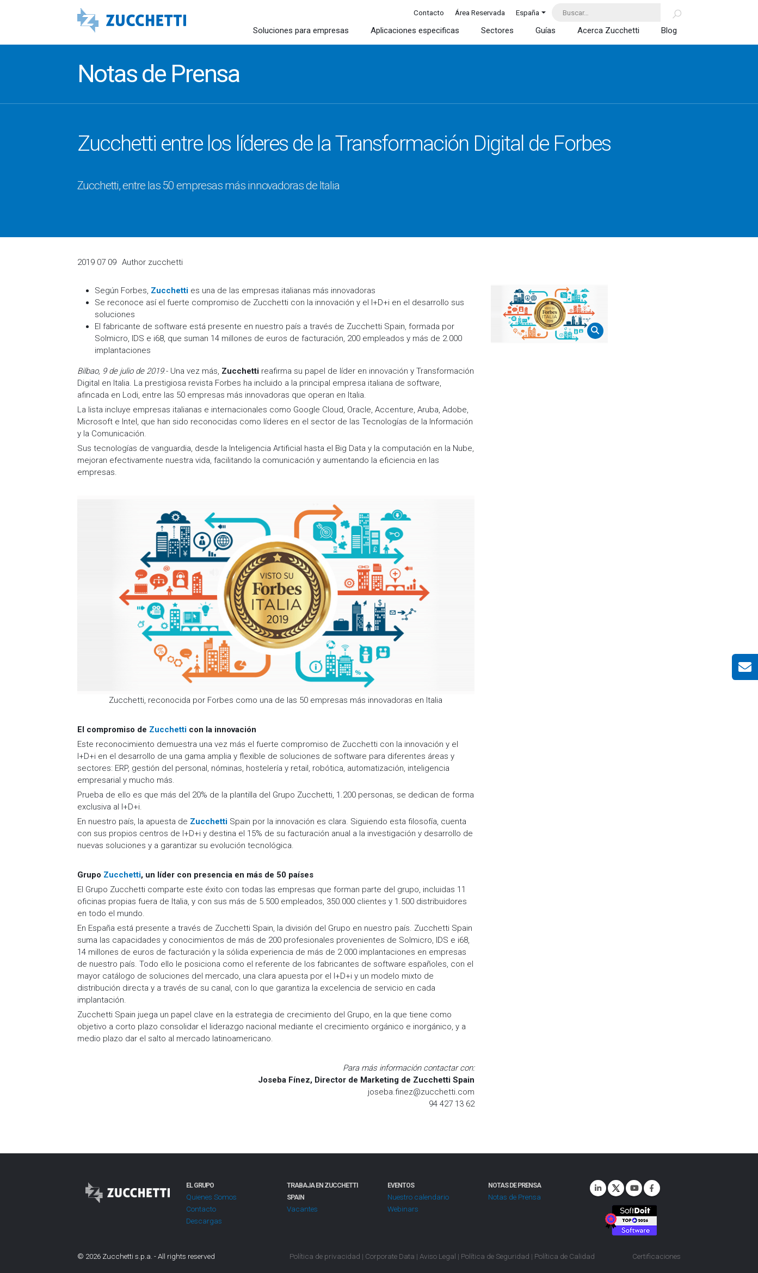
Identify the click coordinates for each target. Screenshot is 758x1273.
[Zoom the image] (549, 314)
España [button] (527, 12)
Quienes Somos (211, 1196)
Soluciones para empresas (301, 30)
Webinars (402, 1208)
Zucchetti (168, 729)
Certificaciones (656, 1256)
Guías (545, 30)
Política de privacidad (324, 1256)
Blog (669, 30)
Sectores (497, 30)
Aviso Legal (438, 1256)
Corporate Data (390, 1256)
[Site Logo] (131, 21)
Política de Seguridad (495, 1256)
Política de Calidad (564, 1256)
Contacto (429, 12)
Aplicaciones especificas (415, 30)
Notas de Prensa (514, 1196)
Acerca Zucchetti (608, 30)
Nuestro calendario (418, 1196)
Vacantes (302, 1208)
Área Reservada (480, 12)
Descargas (204, 1220)
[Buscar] (671, 12)
